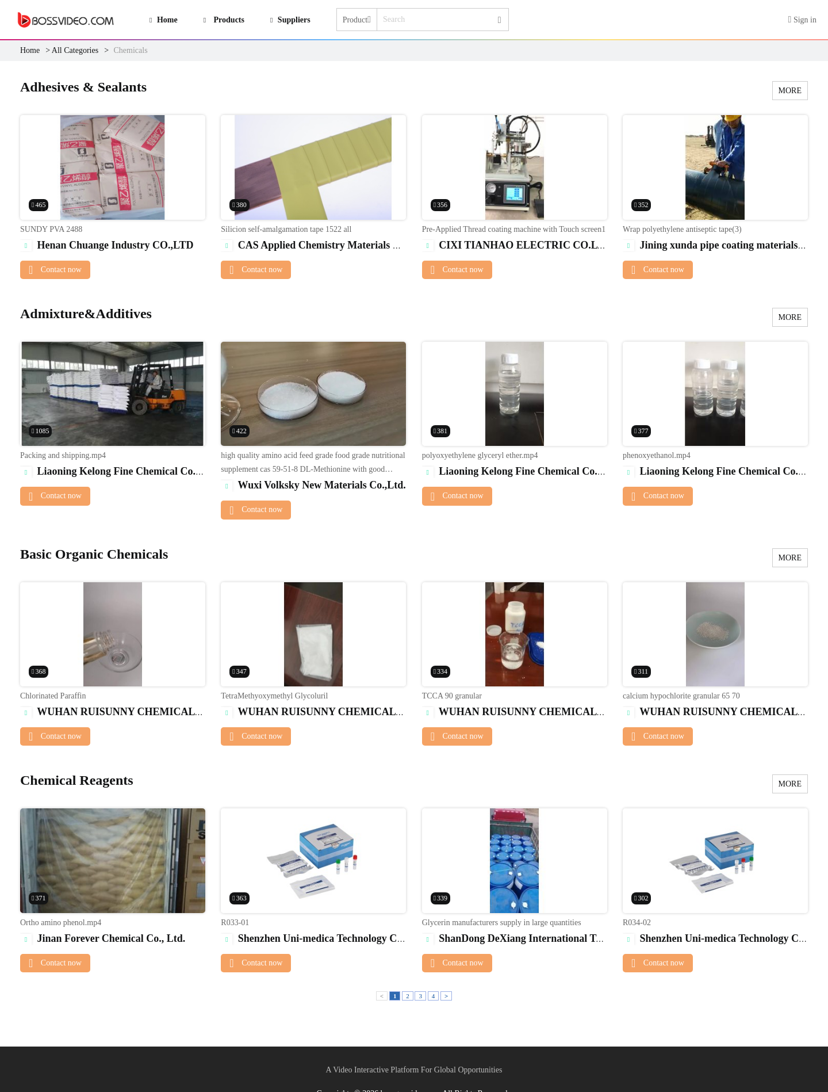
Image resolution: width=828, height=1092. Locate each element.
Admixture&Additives (86, 313)
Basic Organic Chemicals (94, 554)
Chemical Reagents (76, 780)
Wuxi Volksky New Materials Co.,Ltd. (313, 485)
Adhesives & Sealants (83, 86)
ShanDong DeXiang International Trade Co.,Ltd (537, 938)
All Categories (75, 50)
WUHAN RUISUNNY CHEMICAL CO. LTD (129, 711)
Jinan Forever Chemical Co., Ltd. (102, 938)
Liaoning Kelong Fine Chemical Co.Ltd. (117, 471)
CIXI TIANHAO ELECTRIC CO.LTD (517, 245)
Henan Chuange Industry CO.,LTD (106, 245)
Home (30, 50)
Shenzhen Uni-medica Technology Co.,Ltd (322, 938)
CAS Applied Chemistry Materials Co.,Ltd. (325, 245)
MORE (790, 90)
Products (229, 20)
